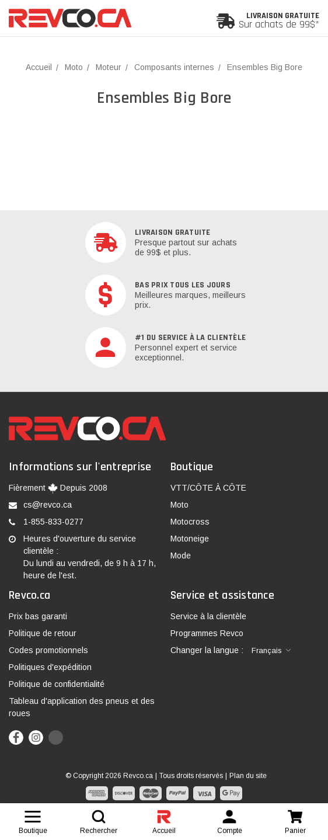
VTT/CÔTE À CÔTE (208, 487)
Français (267, 650)
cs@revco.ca (47, 504)
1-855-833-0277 (53, 521)
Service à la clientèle (208, 616)
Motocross (190, 521)
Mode (180, 555)
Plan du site (248, 776)
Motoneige (189, 538)
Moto (179, 504)
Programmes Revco (206, 633)
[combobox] (271, 650)
